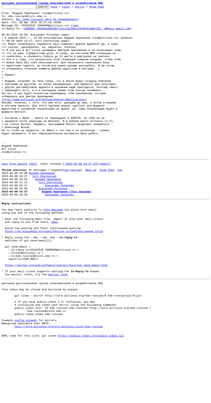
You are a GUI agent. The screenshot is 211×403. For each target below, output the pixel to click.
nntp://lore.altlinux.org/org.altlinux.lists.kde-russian (58, 387)
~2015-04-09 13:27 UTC (81, 194)
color (72, 8)
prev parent (18, 194)
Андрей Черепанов (42, 205)
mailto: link (58, 326)
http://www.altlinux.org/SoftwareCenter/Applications (44, 118)
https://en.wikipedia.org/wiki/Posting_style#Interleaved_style (54, 274)
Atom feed (103, 8)
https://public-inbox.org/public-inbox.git (91, 398)
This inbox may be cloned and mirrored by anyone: (40, 343)
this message (53, 248)
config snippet (25, 380)
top (119, 202)
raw (74, 29)
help (60, 8)
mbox (55, 263)
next (5, 194)
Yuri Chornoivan (44, 209)
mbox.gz (91, 202)
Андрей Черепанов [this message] (67, 228)
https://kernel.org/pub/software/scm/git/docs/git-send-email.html (56, 315)
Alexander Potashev (59, 220)
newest (104, 194)
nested (75, 202)
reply (33, 194)
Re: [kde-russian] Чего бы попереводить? (47, 22)
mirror (86, 8)
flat (66, 202)
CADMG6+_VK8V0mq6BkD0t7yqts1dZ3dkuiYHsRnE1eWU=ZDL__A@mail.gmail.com (77, 33)
